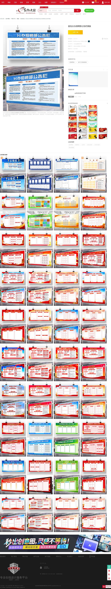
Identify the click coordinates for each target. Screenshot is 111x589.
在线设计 (53, 2)
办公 (40, 2)
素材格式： (70, 41)
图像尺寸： (71, 46)
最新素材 (3, 556)
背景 (27, 2)
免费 (46, 2)
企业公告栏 (89, 144)
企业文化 (22, 18)
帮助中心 (58, 556)
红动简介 (70, 556)
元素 (15, 2)
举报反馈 (106, 38)
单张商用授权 (71, 51)
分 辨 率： (71, 43)
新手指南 (47, 556)
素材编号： (70, 38)
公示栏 (83, 144)
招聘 (46, 14)
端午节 (84, 14)
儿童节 (61, 14)
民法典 (40, 14)
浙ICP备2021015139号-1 (18, 585)
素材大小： (70, 48)
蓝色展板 (71, 144)
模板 (9, 2)
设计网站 (8, 18)
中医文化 (72, 14)
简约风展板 (71, 147)
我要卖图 (109, 567)
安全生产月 (78, 14)
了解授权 (85, 51)
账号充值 (36, 556)
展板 (18, 18)
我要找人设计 (89, 10)
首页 (3, 2)
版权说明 (81, 556)
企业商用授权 (78, 51)
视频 (33, 2)
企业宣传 (56, 14)
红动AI (63, 1)
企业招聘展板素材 (73, 103)
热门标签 (14, 556)
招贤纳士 (77, 144)
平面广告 (13, 18)
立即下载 (75, 32)
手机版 (92, 556)
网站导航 (25, 556)
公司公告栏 (97, 144)
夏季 (66, 14)
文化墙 (50, 14)
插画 (21, 2)
